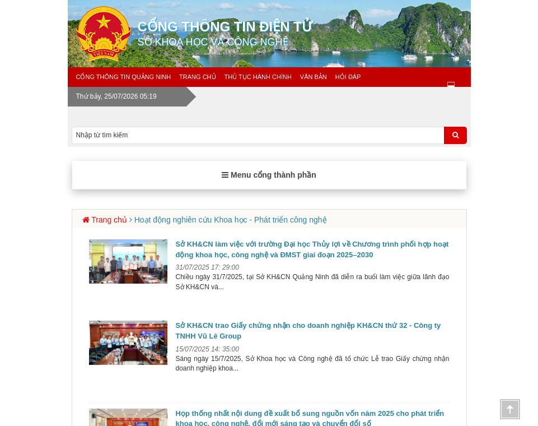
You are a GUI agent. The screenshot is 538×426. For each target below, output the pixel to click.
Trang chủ (197, 76)
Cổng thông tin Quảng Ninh (123, 76)
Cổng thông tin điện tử (308, 33)
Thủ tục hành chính (258, 76)
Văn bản (313, 76)
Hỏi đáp (348, 76)
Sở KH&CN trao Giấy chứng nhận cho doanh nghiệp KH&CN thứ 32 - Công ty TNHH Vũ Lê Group (308, 330)
